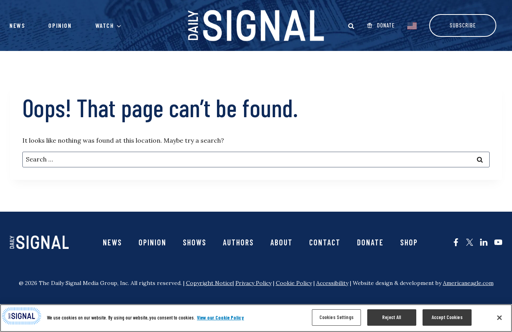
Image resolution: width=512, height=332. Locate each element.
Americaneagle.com (468, 283)
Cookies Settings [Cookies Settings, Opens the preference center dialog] (336, 317)
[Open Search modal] (351, 26)
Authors (238, 242)
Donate (370, 242)
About (281, 242)
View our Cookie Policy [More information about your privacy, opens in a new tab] (220, 317)
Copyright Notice (209, 283)
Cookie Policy (294, 283)
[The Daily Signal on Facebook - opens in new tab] (456, 242)
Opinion (59, 25)
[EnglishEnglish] (412, 25)
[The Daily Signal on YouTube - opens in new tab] (498, 242)
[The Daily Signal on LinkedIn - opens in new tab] (483, 242)
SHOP (409, 242)
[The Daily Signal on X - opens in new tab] (469, 242)
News (17, 25)
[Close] (499, 317)
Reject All (391, 317)
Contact (325, 242)
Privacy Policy (253, 283)
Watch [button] (104, 25)
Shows (194, 242)
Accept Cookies (447, 317)
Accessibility (332, 283)
